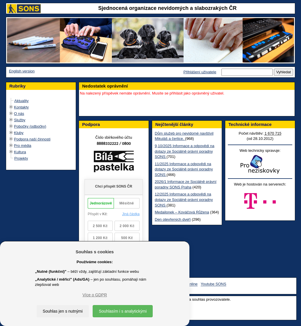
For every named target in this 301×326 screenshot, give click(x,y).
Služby (19, 120)
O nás (19, 113)
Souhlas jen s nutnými (63, 311)
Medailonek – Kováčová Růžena (182, 212)
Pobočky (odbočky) (30, 126)
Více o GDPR (94, 295)
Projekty (21, 158)
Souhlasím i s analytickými (123, 311)
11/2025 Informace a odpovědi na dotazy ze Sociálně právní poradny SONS (184, 169)
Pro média (22, 145)
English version (22, 71)
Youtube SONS (213, 284)
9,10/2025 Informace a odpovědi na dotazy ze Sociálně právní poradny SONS (184, 151)
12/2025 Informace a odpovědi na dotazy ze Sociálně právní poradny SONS (184, 199)
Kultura (20, 152)
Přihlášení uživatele (199, 72)
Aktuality (21, 101)
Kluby (19, 133)
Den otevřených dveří (173, 219)
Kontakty (21, 107)
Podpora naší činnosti (32, 139)
